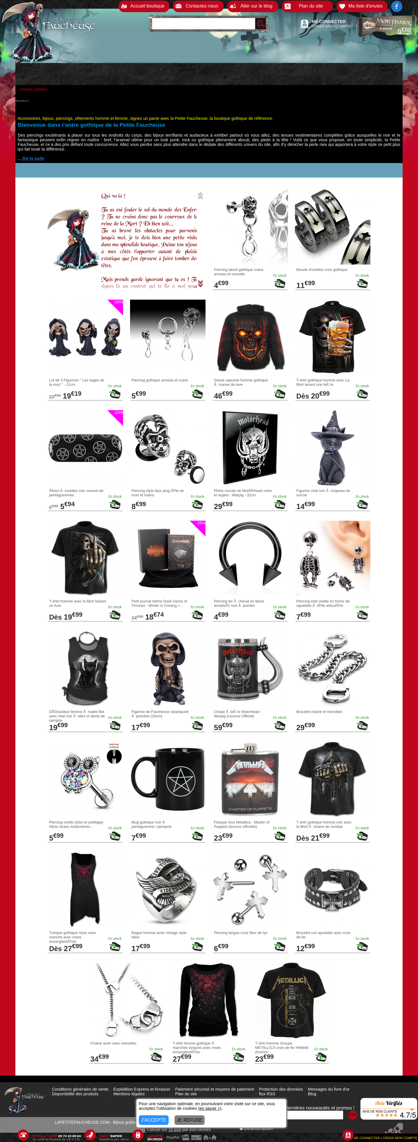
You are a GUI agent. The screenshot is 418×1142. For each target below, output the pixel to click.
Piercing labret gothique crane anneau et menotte (238, 271)
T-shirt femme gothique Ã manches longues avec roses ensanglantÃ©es (197, 1047)
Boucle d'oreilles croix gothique (321, 269)
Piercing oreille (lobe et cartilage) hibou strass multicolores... (76, 824)
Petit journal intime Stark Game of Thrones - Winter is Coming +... (159, 603)
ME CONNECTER (329, 21)
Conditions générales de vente (80, 1089)
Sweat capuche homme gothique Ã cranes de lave (241, 382)
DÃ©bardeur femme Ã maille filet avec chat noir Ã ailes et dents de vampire (77, 716)
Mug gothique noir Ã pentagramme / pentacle (151, 824)
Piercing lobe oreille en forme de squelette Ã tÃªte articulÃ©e (323, 603)
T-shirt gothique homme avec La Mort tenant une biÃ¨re (322, 382)
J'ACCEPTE (153, 1120)
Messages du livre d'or (329, 1089)
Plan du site (186, 1094)
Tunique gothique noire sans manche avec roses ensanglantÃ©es (72, 937)
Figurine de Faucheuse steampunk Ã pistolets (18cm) (160, 714)
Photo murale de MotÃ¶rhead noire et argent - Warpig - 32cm (243, 492)
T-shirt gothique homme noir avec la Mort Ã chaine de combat (324, 824)
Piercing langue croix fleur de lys (240, 933)
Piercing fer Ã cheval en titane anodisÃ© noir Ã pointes (239, 603)
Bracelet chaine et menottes (319, 712)
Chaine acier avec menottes (113, 1043)
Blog (312, 1094)
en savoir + (209, 1108)
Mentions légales (129, 1094)
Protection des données (281, 1089)
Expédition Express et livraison (141, 1089)
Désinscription (256, 1128)
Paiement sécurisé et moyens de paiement (214, 1089)
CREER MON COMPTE (332, 26)
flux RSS (267, 1094)
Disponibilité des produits (75, 1094)
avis (174, 1129)
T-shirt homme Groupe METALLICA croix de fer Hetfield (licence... (281, 1047)
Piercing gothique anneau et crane (159, 380)
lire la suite (32, 158)
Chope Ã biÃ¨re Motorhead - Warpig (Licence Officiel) (238, 714)
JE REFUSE (189, 1120)
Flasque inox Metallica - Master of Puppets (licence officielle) (241, 824)
